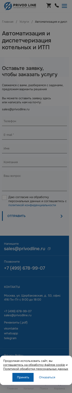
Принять (23, 377)
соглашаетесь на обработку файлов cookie (34, 365)
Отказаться (47, 377)
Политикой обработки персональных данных (35, 369)
